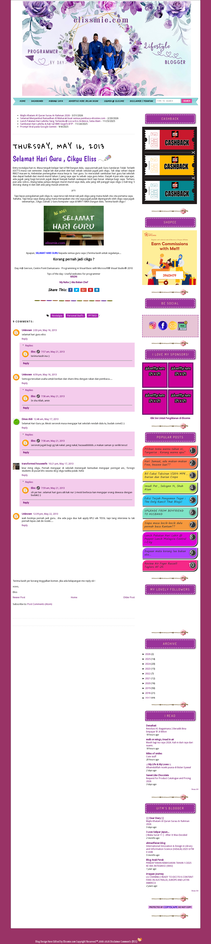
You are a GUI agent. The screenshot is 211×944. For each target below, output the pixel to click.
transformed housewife (34, 463)
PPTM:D (92, 315)
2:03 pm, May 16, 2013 (45, 330)
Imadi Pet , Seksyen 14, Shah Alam (163, 488)
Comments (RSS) (129, 941)
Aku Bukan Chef (79, 282)
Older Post (129, 597)
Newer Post (19, 597)
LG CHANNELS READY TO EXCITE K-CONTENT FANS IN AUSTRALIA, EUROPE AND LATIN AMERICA (169, 880)
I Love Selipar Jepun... (157, 832)
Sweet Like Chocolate (157, 775)
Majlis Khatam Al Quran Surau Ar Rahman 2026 (45, 115)
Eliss (33, 351)
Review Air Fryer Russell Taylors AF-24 (160, 565)
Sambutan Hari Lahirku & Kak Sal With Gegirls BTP (46, 123)
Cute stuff (151, 756)
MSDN (73, 276)
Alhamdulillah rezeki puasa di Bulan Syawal (168, 767)
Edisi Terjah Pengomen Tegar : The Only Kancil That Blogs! (165, 500)
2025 (147, 659)
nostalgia (57, 315)
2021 (147, 678)
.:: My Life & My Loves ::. (158, 764)
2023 (147, 668)
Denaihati (151, 725)
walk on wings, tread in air (160, 739)
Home (74, 597)
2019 (147, 688)
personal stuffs (75, 315)
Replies (29, 345)
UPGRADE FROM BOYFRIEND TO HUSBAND (164, 512)
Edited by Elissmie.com (64, 941)
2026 (147, 654)
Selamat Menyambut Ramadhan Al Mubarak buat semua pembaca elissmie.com (62, 118)
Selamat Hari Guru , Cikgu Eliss (62, 158)
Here (50, 941)
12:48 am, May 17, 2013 (46, 419)
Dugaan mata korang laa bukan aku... (165, 553)
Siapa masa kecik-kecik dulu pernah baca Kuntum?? (163, 525)
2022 (147, 673)
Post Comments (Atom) (39, 604)
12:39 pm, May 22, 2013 (45, 513)
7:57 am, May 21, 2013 (53, 351)
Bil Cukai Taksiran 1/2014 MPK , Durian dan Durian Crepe (165, 475)
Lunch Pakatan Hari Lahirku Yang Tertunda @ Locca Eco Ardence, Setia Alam (60, 121)
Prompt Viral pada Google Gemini (38, 126)
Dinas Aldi (27, 419)
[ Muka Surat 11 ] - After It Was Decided (166, 835)
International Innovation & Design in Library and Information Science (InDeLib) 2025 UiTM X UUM (170, 849)
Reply (25, 338)
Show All (194, 789)
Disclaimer (115, 941)
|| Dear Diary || (155, 818)
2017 (147, 697)
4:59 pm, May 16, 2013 (45, 374)
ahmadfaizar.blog (155, 843)
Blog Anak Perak (155, 859)
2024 (147, 663)
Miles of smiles (154, 753)
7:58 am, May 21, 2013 (53, 396)
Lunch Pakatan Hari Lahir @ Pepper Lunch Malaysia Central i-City (165, 539)
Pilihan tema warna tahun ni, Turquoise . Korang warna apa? (164, 450)
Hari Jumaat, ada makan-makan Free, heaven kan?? (165, 463)
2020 (147, 683)
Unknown (27, 330)
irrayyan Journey (155, 873)
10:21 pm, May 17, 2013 (61, 463)
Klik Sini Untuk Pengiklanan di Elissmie (170, 418)
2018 (147, 693)
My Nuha (64, 282)
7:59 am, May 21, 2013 (53, 488)
